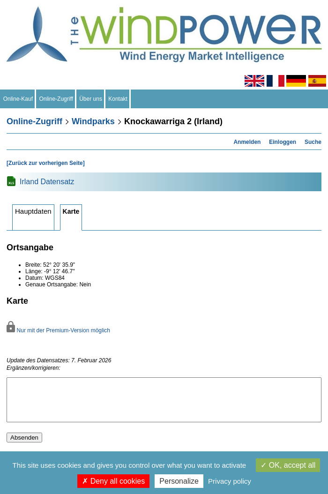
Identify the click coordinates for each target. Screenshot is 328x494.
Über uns (90, 99)
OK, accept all (288, 465)
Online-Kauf (18, 99)
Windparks (93, 121)
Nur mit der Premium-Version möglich (58, 330)
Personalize (179, 481)
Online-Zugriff (56, 99)
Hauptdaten (33, 211)
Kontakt (118, 99)
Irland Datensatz (47, 182)
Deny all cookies (113, 481)
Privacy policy (229, 481)
